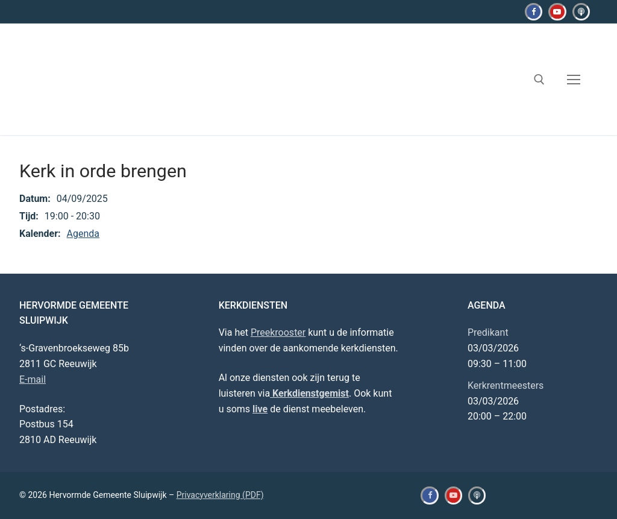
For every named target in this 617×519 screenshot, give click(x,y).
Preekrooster (278, 332)
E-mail (32, 379)
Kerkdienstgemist (309, 393)
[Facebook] (533, 11)
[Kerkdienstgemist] (581, 11)
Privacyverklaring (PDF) (220, 495)
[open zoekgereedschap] (539, 79)
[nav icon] (573, 79)
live (260, 409)
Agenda (83, 233)
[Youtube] (557, 11)
